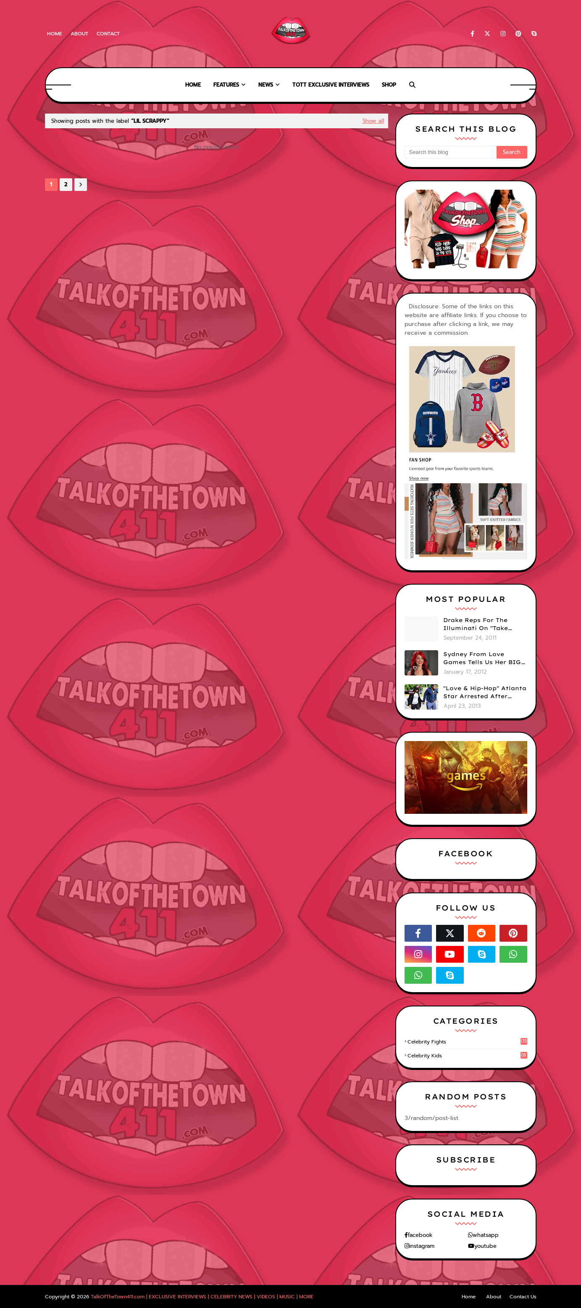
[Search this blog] (451, 152)
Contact (108, 33)
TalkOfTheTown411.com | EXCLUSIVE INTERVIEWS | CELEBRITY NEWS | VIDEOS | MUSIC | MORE (202, 1296)
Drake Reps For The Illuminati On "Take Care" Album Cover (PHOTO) (475, 625)
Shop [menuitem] (389, 85)
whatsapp (486, 1235)
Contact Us (523, 1296)
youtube (485, 1246)
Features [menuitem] (226, 85)
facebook (420, 1235)
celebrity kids (467, 1055)
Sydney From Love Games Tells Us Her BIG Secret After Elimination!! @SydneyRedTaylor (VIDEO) (482, 659)
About (79, 33)
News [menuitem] (265, 85)
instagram (421, 1246)
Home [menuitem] (193, 85)
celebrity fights (467, 1042)
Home (54, 33)
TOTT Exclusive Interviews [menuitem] (330, 85)
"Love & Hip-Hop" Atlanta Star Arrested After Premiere (484, 693)
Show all (373, 121)
